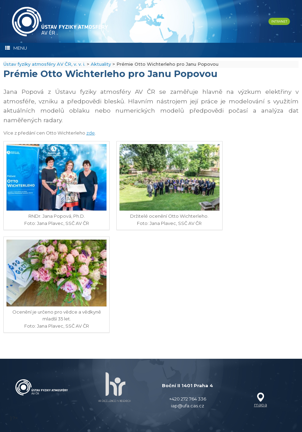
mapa (260, 404)
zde (90, 133)
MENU (16, 48)
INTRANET (279, 21)
